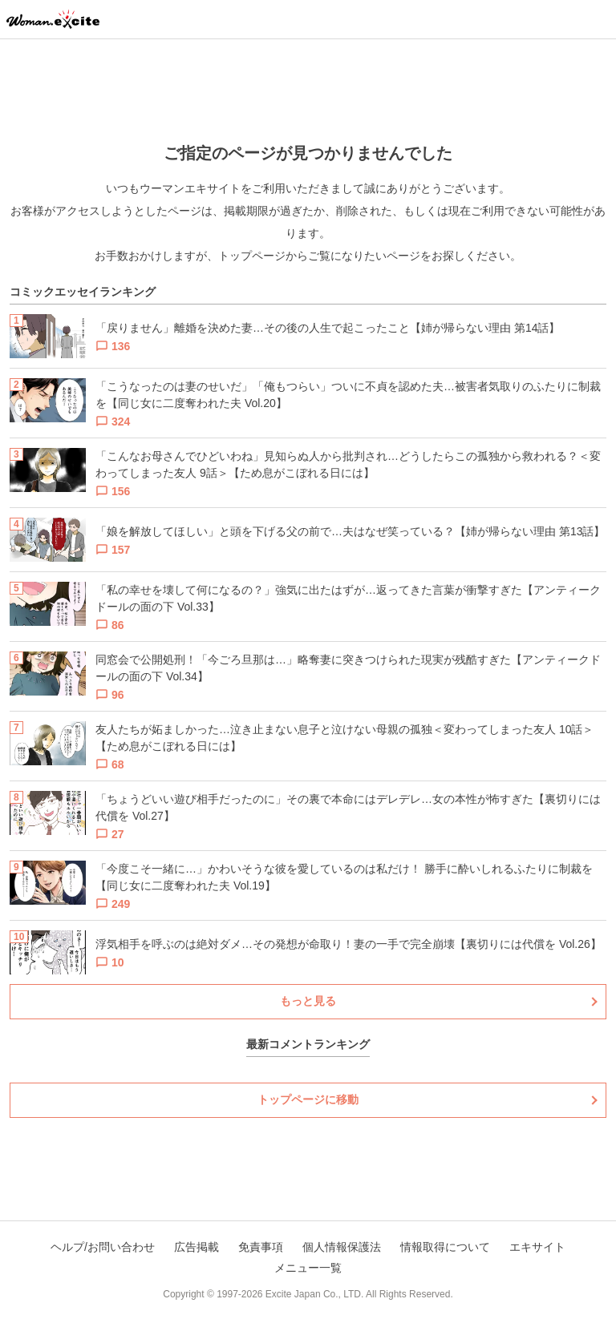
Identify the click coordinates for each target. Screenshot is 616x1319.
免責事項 (260, 1246)
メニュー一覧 (308, 1267)
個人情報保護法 (341, 1246)
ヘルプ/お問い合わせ (103, 1246)
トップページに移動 (308, 1099)
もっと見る (308, 1000)
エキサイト (537, 1246)
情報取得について (445, 1246)
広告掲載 (196, 1246)
